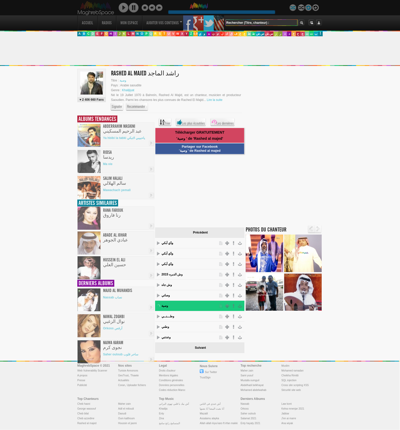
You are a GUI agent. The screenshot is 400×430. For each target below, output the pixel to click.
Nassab (245, 403)
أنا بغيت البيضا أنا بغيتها (212, 408)
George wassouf (86, 408)
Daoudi (122, 413)
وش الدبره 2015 (172, 274)
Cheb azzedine (85, 418)
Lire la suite (214, 100)
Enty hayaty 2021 (250, 423)
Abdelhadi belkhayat (252, 385)
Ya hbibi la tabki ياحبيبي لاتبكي (124, 138)
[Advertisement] (199, 50)
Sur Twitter (208, 372)
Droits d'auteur (167, 370)
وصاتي (165, 295)
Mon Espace (129, 22)
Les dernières (222, 122)
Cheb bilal (83, 413)
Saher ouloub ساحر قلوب (120, 354)
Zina (161, 418)
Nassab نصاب (112, 297)
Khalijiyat (128, 90)
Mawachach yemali (117, 190)
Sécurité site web (291, 390)
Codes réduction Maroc (172, 390)
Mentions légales (168, 375)
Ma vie (107, 164)
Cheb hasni (83, 403)
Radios (107, 22)
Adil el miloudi (126, 408)
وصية (123, 80)
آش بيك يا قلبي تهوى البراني (174, 403)
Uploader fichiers (136, 385)
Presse (81, 380)
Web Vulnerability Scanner (92, 370)
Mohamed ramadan (292, 370)
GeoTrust (123, 375)
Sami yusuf (247, 375)
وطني (165, 327)
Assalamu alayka (209, 418)
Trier (165, 122)
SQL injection (288, 380)
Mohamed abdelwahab (253, 390)
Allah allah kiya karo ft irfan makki (219, 423)
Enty (161, 413)
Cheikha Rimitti (289, 375)
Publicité (82, 385)
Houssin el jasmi (127, 423)
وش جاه (166, 285)
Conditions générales (171, 380)
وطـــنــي (167, 316)
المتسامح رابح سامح (169, 423)
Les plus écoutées (191, 122)
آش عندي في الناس (210, 403)
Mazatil (204, 413)
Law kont (286, 403)
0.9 (195, 34)
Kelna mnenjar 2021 (292, 408)
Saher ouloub (248, 413)
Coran (121, 385)
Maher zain (247, 370)
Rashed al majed (86, 423)
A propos (82, 375)
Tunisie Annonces (128, 370)
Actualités (123, 380)
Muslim (285, 365)
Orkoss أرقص (112, 328)
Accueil (87, 22)
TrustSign (205, 377)
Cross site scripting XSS (295, 385)
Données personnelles (171, 385)
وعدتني (166, 337)
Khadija (163, 408)
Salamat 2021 (248, 418)
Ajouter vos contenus (164, 22)
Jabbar (285, 413)
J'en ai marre (288, 418)
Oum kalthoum (126, 418)
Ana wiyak (287, 423)
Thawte (134, 375)
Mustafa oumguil (250, 380)
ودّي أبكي (167, 243)
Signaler (117, 107)
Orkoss (245, 408)
